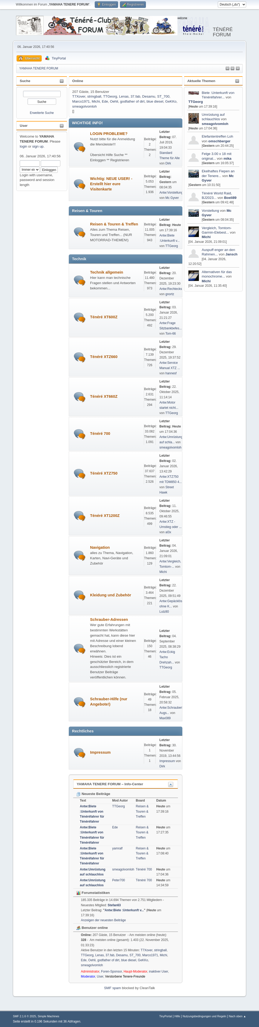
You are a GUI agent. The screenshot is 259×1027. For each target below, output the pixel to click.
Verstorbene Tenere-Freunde (125, 976)
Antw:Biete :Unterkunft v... (124, 910)
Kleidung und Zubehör (110, 595)
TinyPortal (165, 1016)
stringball (94, 96)
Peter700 (118, 880)
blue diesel (154, 101)
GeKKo (171, 101)
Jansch (231, 254)
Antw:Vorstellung (171, 192)
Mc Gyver (172, 198)
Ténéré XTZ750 (103, 473)
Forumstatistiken (93, 893)
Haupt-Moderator (135, 971)
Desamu (148, 96)
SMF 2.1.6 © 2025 (24, 1016)
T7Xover (78, 96)
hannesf (171, 373)
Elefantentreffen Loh (217, 136)
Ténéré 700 (100, 433)
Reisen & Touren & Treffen (114, 224)
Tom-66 (170, 333)
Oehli (114, 101)
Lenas (124, 96)
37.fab (135, 96)
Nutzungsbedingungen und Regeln (204, 1016)
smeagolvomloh (215, 124)
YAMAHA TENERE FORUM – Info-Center (110, 784)
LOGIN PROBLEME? (109, 134)
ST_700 (163, 96)
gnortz (169, 294)
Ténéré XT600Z (103, 317)
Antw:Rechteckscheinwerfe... (180, 289)
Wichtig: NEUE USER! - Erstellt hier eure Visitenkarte (111, 184)
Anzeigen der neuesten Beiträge (103, 920)
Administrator (90, 971)
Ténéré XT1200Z (104, 516)
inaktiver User (158, 971)
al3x (168, 532)
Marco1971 (81, 101)
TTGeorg (195, 102)
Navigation (100, 547)
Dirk (168, 163)
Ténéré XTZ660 (103, 357)
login (23, 146)
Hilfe (177, 1016)
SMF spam (112, 988)
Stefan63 (114, 905)
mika (227, 158)
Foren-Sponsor (111, 971)
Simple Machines (48, 1016)
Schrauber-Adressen (109, 619)
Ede (105, 101)
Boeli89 (230, 198)
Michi (206, 237)
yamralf (117, 848)
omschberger (219, 141)
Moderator (88, 976)
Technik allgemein (106, 272)
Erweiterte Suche (42, 113)
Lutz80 (164, 611)
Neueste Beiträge (93, 794)
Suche (25, 81)
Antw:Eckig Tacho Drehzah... (167, 657)
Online (77, 81)
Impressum (100, 752)
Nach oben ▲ (237, 1016)
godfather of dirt (132, 101)
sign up (38, 146)
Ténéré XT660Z (103, 396)
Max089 (165, 718)
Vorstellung (210, 211)
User (24, 126)
